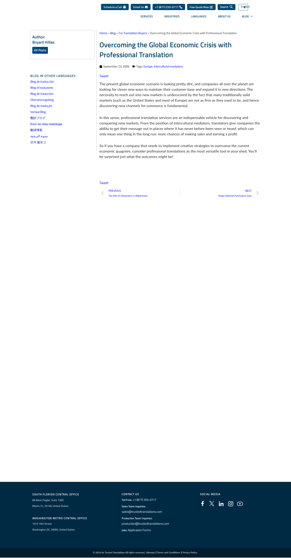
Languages (199, 18)
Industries (172, 18)
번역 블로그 (38, 142)
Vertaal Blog (38, 112)
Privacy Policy (190, 552)
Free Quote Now (201, 8)
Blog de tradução (41, 106)
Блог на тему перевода (46, 124)
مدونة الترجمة (39, 136)
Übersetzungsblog (42, 100)
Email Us (140, 8)
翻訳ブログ (37, 118)
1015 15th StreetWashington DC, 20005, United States (53, 527)
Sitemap (150, 552)
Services (146, 18)
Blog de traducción (42, 82)
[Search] (226, 8)
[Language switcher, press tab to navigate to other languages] (249, 8)
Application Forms (140, 531)
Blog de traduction (42, 94)
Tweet (104, 76)
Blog (247, 18)
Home (103, 33)
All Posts (40, 50)
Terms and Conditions (168, 552)
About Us (224, 18)
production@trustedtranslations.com (145, 524)
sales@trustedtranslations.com (142, 512)
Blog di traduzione (41, 88)
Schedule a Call (114, 8)
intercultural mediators (168, 66)
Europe (148, 66)
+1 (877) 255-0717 (169, 8)
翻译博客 (36, 130)
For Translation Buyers (133, 33)
